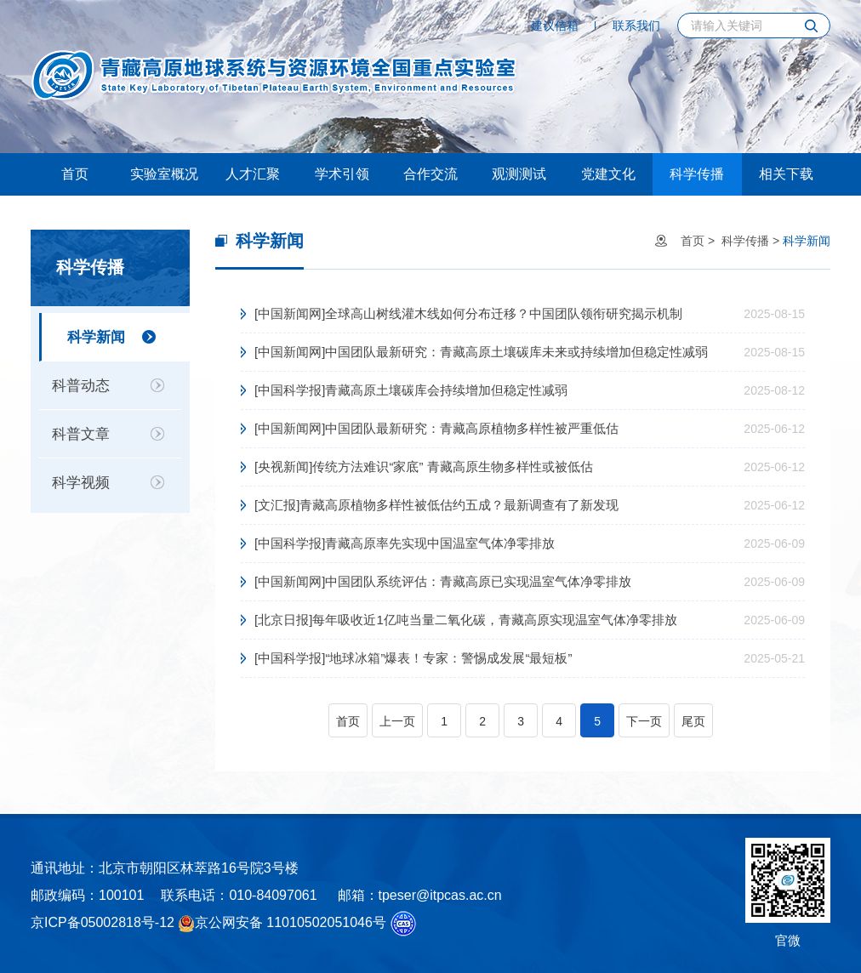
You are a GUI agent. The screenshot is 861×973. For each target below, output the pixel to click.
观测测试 (519, 174)
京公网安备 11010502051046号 (282, 923)
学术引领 (342, 174)
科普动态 (81, 386)
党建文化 (608, 174)
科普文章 (81, 434)
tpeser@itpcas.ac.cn (440, 895)
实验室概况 (164, 174)
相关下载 (786, 174)
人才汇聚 (252, 174)
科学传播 (697, 174)
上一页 (397, 721)
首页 (74, 174)
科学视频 (81, 483)
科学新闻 (96, 337)
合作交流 (430, 174)
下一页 (644, 721)
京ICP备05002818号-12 (102, 922)
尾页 (693, 721)
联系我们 (636, 25)
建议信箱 (555, 25)
